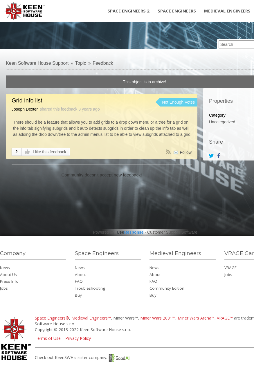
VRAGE (230, 267)
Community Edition (166, 288)
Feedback (103, 63)
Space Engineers (177, 11)
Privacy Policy (78, 338)
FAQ (79, 281)
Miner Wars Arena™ (196, 318)
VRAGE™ (225, 318)
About (80, 274)
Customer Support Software (172, 232)
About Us (8, 274)
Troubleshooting (90, 288)
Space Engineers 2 (128, 11)
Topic (80, 63)
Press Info (9, 281)
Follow (186, 152)
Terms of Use (48, 338)
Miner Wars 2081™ (157, 318)
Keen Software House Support (37, 63)
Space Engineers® (52, 318)
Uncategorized (222, 122)
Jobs (4, 288)
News (5, 267)
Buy (78, 295)
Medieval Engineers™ (91, 318)
